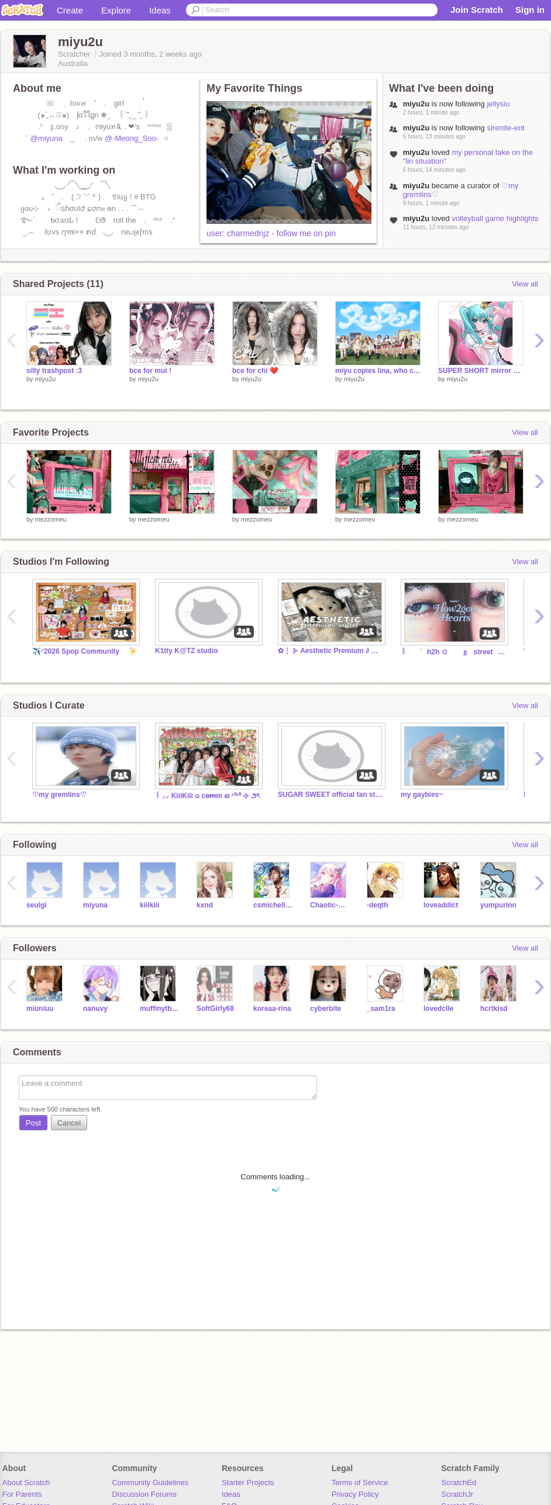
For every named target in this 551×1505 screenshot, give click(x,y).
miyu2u (45, 378)
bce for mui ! (150, 371)
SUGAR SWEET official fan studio (330, 795)
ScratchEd (458, 1482)
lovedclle (438, 1009)
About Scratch (26, 1482)
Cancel (69, 1123)
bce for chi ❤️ (255, 371)
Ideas (160, 10)
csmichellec (272, 905)
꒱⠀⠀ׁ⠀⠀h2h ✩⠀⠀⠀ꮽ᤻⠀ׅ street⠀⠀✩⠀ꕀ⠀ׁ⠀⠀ (453, 652)
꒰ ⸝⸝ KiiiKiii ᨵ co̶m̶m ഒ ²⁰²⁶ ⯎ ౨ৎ (207, 796)
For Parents (22, 1494)
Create (70, 10)
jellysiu (498, 103)
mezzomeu (51, 519)
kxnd (205, 905)
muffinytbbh (159, 1009)
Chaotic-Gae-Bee (329, 905)
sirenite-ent (505, 127)
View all (525, 283)
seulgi (36, 905)
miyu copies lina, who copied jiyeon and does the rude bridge (378, 371)
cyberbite (325, 1009)
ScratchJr (457, 1494)
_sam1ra (381, 1009)
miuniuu (40, 1009)
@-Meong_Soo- (132, 138)
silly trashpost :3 (54, 371)
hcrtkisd (494, 1009)
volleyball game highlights (495, 218)
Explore (116, 10)
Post (33, 1123)
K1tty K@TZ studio (186, 651)
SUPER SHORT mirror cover (481, 371)
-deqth (377, 905)
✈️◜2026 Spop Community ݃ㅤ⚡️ (84, 651)
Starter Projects (248, 1482)
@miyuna (46, 138)
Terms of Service (360, 1482)
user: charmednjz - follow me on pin (271, 233)
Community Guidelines (150, 1482)
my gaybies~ (422, 795)
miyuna (95, 905)
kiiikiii (149, 905)
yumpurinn (498, 905)
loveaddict (440, 905)
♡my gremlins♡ (59, 795)
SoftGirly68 (215, 1009)
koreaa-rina (272, 1009)
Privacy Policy (355, 1494)
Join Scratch (476, 10)
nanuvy (95, 1009)
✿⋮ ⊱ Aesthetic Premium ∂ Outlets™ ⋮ (330, 651)
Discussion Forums (144, 1494)
